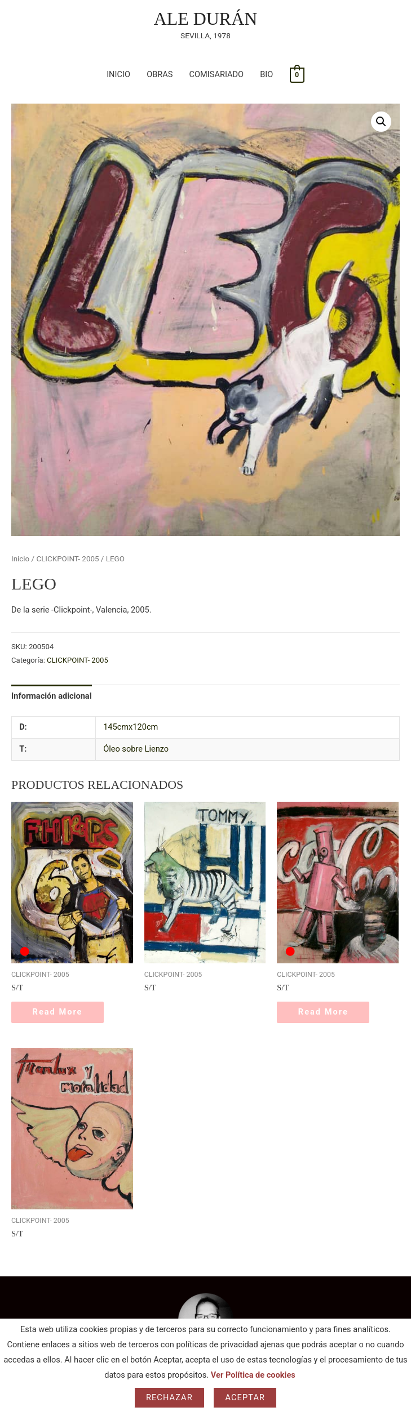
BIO (266, 74)
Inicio (20, 559)
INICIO (118, 74)
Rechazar (169, 1397)
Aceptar (245, 1397)
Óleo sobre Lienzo (136, 749)
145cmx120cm (130, 727)
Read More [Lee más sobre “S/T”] (59, 1012)
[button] (381, 121)
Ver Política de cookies (253, 1375)
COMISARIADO (216, 74)
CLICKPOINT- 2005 (67, 559)
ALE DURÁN (205, 19)
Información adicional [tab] (51, 696)
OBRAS (160, 74)
